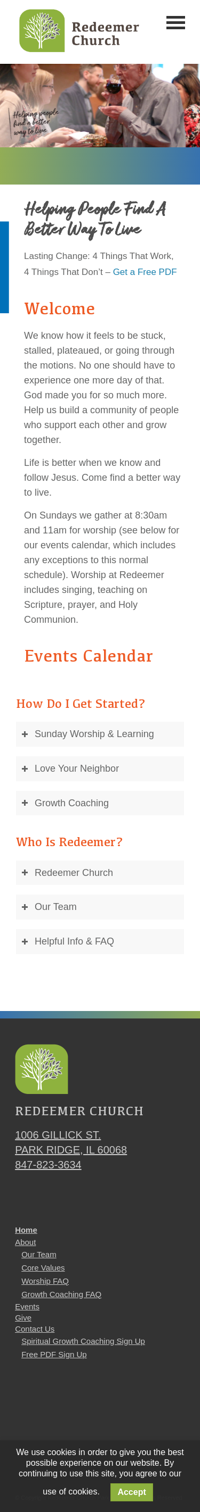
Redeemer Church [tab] (67, 872)
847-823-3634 (48, 1165)
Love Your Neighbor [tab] (70, 768)
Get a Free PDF (145, 272)
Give (23, 1317)
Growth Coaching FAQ (61, 1294)
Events (27, 1306)
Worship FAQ (45, 1280)
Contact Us (34, 1328)
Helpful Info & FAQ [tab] (67, 941)
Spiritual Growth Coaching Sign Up (83, 1341)
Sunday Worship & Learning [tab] (87, 734)
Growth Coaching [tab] (65, 803)
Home (26, 1229)
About (25, 1242)
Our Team (39, 1254)
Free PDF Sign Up (54, 1354)
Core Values (43, 1267)
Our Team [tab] (49, 906)
